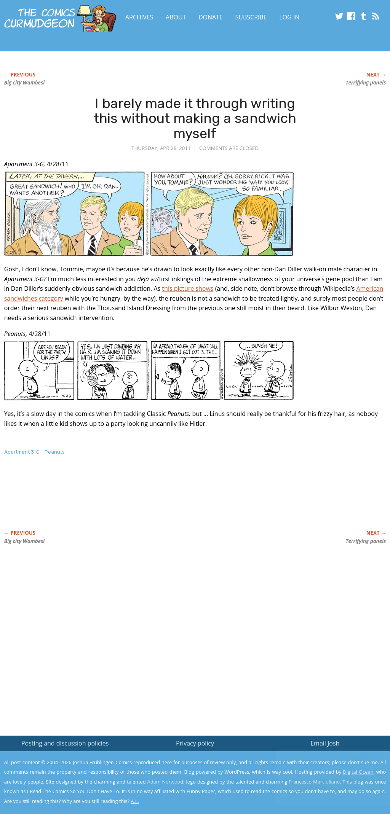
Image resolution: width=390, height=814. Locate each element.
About (176, 17)
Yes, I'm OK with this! (325, 786)
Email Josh (324, 743)
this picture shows (187, 288)
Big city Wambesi (24, 82)
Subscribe (251, 17)
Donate (210, 17)
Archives (139, 17)
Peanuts (55, 452)
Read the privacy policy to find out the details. (322, 766)
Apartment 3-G (22, 452)
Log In (289, 17)
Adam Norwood (165, 781)
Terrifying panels (366, 82)
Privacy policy (195, 743)
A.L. (135, 801)
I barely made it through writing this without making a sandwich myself (195, 118)
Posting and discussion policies (65, 743)
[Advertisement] (142, 500)
